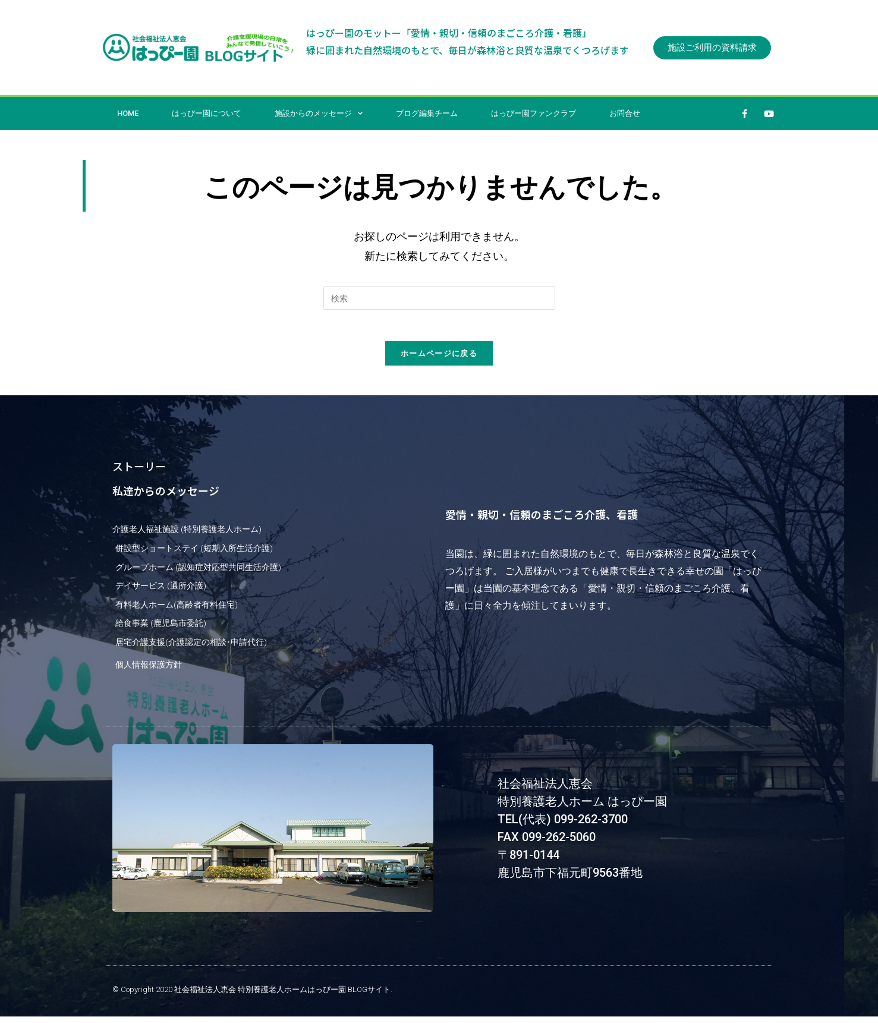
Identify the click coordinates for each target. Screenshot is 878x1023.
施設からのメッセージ (319, 113)
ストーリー (139, 470)
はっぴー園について (206, 113)
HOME (128, 113)
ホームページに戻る (439, 357)
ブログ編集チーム (427, 113)
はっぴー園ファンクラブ (533, 113)
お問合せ (624, 113)
